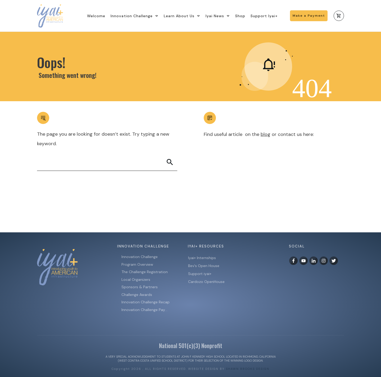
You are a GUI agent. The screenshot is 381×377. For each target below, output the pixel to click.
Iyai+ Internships (202, 257)
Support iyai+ (199, 273)
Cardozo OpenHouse (206, 281)
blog (265, 134)
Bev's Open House (203, 265)
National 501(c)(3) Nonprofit (190, 345)
